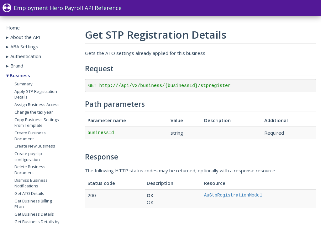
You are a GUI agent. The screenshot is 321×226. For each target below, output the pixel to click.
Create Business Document (30, 136)
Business (20, 75)
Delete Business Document (29, 169)
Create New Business (34, 146)
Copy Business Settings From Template (36, 122)
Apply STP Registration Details (35, 94)
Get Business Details (34, 214)
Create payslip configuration (28, 156)
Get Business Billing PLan (33, 204)
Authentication (25, 56)
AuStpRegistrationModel (233, 195)
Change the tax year (33, 112)
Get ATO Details (29, 193)
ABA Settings (24, 46)
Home (13, 27)
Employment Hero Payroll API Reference (62, 7)
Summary (23, 84)
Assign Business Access (37, 104)
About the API (25, 37)
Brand (16, 65)
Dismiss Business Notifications (31, 183)
